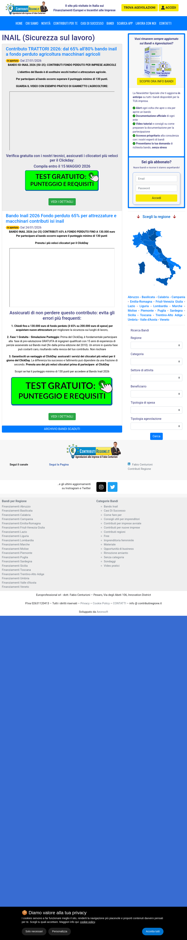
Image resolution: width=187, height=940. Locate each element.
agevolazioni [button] (139, 7)
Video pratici (112, 565)
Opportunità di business (119, 548)
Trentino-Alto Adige (168, 315)
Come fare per (113, 515)
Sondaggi (110, 561)
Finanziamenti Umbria (15, 578)
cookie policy (87, 921)
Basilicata (148, 297)
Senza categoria (114, 557)
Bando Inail (111, 506)
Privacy (84, 603)
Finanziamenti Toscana (16, 570)
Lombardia (160, 306)
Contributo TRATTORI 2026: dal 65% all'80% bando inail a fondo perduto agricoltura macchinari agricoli (61, 51)
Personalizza (59, 931)
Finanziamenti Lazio (14, 532)
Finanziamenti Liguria (15, 536)
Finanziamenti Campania (17, 519)
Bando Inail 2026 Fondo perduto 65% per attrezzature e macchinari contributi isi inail (61, 218)
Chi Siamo (32, 23)
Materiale (110, 544)
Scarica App (125, 23)
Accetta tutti (153, 931)
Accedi (156, 198)
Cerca (156, 436)
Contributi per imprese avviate (122, 523)
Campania (178, 297)
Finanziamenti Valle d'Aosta (19, 582)
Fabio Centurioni (142, 464)
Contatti (165, 23)
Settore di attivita (142, 370)
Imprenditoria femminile (119, 540)
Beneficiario (138, 386)
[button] (169, 7)
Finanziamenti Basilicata (17, 510)
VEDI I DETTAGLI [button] (62, 201)
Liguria (144, 306)
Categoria (137, 354)
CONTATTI (119, 603)
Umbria (133, 319)
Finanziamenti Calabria (16, 515)
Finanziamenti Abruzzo (16, 506)
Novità (45, 23)
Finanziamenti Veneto (15, 586)
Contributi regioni (115, 532)
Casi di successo (92, 23)
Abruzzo (133, 297)
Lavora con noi (146, 23)
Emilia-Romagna (141, 301)
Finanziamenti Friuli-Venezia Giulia (23, 527)
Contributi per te (65, 23)
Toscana (145, 315)
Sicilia (132, 315)
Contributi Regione (139, 469)
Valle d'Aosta (148, 319)
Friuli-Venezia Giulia (169, 301)
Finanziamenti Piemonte (17, 553)
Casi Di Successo (115, 510)
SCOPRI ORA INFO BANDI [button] (156, 81)
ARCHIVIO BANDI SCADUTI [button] (62, 429)
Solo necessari (34, 931)
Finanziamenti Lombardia (18, 540)
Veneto (164, 319)
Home (19, 23)
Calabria (163, 297)
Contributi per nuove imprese (122, 527)
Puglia (161, 310)
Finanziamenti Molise (15, 548)
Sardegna (176, 310)
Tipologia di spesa (143, 402)
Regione (136, 338)
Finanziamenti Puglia (15, 557)
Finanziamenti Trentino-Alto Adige (23, 574)
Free (106, 536)
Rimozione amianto (116, 553)
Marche (177, 306)
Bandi (110, 23)
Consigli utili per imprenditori (122, 519)
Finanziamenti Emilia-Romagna (21, 523)
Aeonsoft (102, 612)
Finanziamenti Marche (16, 544)
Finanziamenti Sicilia (15, 565)
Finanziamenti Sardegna (17, 561)
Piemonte (147, 310)
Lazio (131, 306)
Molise (132, 310)
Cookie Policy (101, 603)
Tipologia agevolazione (146, 419)
